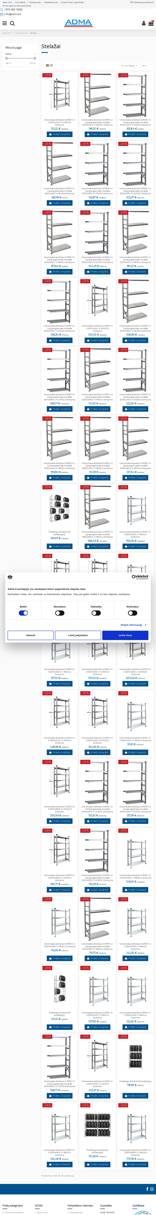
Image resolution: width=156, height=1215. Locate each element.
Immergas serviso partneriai (16, 5)
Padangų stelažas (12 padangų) (135, 1081)
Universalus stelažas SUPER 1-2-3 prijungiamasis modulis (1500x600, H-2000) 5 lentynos (97, 809)
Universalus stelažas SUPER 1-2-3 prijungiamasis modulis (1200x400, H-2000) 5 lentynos (97, 259)
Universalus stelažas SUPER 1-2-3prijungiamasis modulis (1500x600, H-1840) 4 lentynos (135, 465)
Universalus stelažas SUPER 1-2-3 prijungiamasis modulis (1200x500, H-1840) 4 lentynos (97, 122)
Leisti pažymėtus (78, 635)
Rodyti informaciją (131, 625)
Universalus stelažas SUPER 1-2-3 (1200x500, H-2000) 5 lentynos (97, 1083)
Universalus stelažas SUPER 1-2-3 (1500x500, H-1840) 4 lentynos (135, 946)
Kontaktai (20, 2)
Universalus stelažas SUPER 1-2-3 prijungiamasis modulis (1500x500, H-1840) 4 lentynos (97, 465)
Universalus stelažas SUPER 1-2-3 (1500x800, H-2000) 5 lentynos (59, 809)
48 (144, 65)
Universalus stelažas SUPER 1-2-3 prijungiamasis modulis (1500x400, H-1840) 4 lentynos (59, 465)
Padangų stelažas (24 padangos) (97, 1151)
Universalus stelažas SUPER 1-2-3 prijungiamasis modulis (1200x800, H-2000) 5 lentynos (59, 397)
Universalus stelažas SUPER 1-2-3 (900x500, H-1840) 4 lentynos (135, 876)
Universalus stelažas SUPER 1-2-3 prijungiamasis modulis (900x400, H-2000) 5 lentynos (135, 122)
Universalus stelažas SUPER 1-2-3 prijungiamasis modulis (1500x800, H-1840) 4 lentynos (97, 534)
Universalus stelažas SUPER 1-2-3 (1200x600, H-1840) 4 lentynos (59, 671)
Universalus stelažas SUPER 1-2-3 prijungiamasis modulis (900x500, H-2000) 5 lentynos (97, 191)
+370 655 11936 (13, 9)
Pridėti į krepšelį (59, 134)
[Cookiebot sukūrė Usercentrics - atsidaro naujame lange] (134, 577)
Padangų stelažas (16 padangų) (59, 1013)
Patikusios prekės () (142, 2)
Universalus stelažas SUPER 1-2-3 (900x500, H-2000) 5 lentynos (97, 328)
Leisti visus (125, 635)
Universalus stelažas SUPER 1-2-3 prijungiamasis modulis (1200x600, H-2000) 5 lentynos (59, 328)
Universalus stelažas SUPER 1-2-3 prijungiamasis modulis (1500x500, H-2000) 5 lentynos (135, 809)
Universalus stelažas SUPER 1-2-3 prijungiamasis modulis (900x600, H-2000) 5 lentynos (135, 191)
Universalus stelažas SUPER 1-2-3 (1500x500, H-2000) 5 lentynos (97, 740)
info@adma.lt (12, 14)
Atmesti (30, 635)
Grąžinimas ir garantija (72, 2)
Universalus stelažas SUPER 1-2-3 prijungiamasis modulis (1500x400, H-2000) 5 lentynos (135, 397)
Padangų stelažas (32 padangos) (60, 533)
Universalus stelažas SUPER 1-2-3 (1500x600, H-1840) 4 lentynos (135, 534)
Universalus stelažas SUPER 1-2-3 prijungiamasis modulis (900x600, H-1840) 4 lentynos (59, 259)
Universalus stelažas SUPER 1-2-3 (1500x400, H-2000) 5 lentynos (59, 740)
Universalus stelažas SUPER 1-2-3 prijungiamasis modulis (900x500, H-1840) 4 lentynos (97, 946)
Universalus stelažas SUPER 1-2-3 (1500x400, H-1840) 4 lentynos (135, 1015)
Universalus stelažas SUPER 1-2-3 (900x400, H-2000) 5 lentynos (59, 122)
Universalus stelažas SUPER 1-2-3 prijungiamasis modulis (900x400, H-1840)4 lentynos (59, 191)
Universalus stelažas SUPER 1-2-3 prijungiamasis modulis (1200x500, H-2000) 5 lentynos (97, 877)
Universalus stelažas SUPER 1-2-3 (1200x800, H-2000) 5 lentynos (135, 671)
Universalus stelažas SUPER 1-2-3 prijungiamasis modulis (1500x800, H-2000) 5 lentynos (59, 1083)
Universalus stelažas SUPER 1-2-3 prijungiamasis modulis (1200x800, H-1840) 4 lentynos (97, 397)
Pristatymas (35, 2)
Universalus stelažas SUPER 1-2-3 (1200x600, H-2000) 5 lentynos (97, 671)
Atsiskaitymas (50, 2)
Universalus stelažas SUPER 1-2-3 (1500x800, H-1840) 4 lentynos (135, 1152)
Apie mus (7, 2)
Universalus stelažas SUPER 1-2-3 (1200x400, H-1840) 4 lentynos (97, 1015)
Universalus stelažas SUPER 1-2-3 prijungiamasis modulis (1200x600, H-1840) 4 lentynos (135, 328)
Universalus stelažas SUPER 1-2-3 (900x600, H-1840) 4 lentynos (60, 945)
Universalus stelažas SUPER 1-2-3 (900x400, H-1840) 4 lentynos (135, 739)
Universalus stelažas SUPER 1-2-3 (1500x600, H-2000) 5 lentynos (59, 877)
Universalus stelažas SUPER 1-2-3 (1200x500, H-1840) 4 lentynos (59, 1152)
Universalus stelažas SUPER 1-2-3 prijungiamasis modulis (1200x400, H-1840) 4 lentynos (135, 259)
